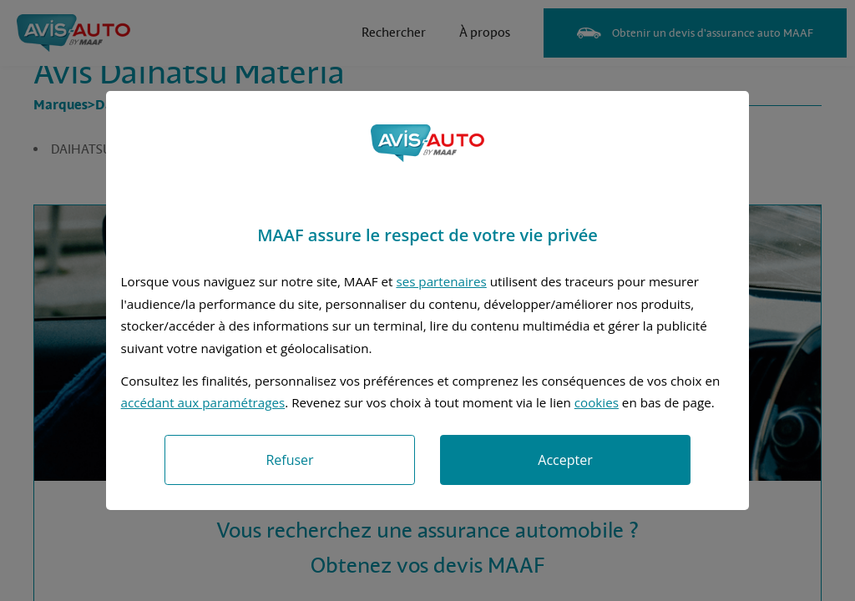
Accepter (565, 460)
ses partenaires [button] (441, 281)
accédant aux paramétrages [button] (203, 402)
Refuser (289, 460)
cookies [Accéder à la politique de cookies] (596, 402)
